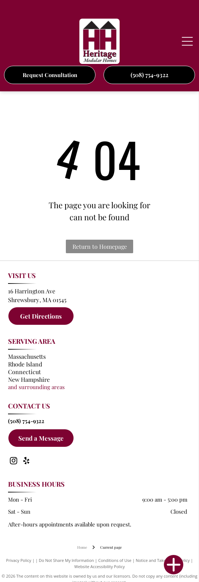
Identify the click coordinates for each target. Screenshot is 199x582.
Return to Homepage (99, 246)
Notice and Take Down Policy (163, 560)
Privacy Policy (18, 560)
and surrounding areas (36, 387)
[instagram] (13, 461)
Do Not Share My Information (66, 560)
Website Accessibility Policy (99, 566)
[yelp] (26, 461)
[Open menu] (187, 41)
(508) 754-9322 (26, 421)
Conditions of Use (115, 560)
